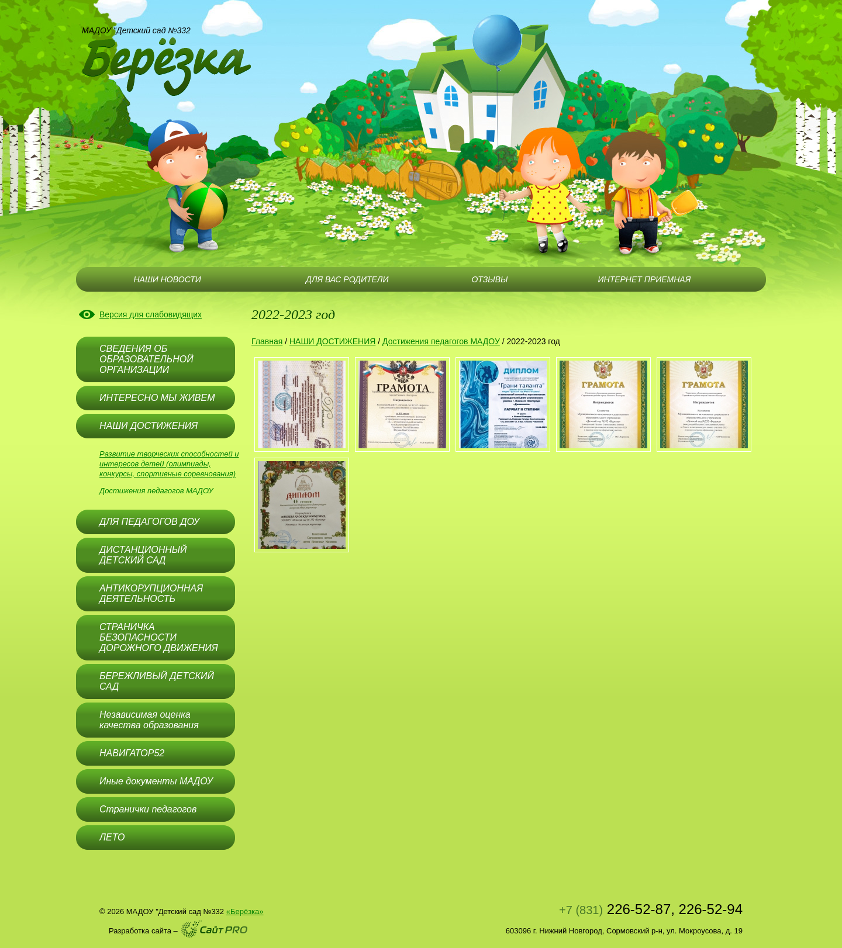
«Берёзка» (245, 911)
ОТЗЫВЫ (489, 279)
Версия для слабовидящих (150, 314)
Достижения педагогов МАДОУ (156, 490)
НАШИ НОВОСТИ (167, 279)
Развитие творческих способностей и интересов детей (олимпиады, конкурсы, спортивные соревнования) (169, 463)
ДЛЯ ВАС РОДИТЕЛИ (347, 279)
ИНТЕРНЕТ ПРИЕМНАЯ (644, 279)
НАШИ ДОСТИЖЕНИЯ (332, 341)
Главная (266, 341)
